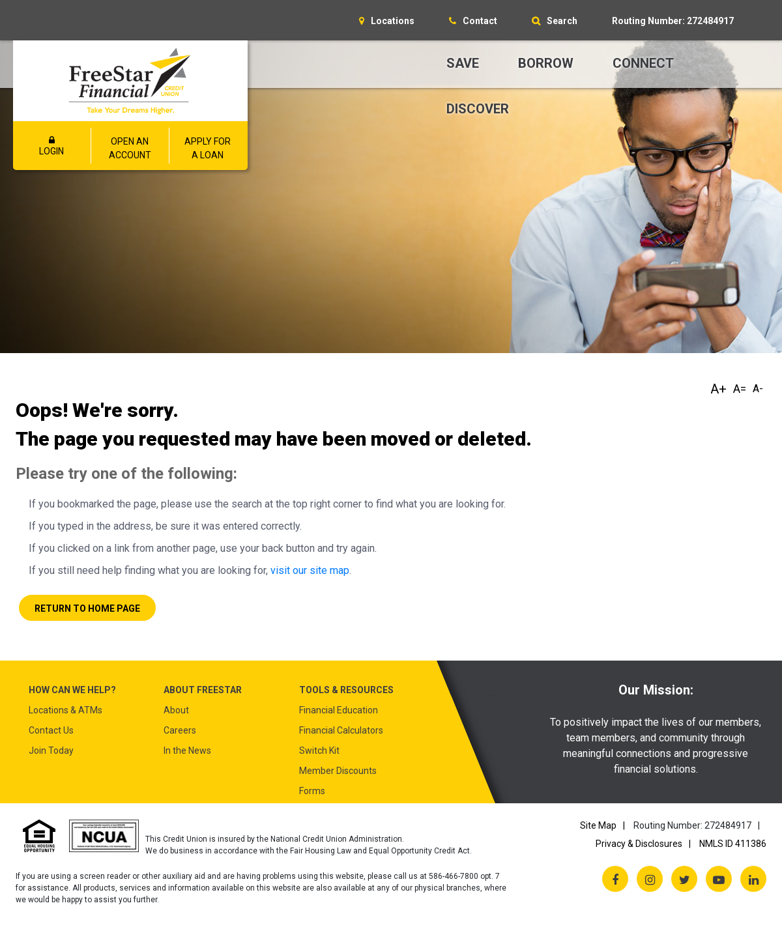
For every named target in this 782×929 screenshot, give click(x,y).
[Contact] (473, 21)
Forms (312, 791)
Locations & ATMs (65, 710)
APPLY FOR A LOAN (207, 148)
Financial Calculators (341, 730)
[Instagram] (650, 879)
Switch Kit (319, 750)
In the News (187, 750)
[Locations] (386, 21)
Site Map (598, 825)
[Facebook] (615, 879)
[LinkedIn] (753, 879)
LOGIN (51, 146)
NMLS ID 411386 (732, 843)
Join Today (51, 750)
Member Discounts (338, 770)
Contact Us (51, 730)
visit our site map (309, 570)
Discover (477, 109)
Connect (643, 63)
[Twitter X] (684, 879)
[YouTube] (719, 879)
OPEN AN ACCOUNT (130, 148)
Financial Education (338, 710)
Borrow (545, 63)
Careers (180, 730)
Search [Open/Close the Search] (562, 21)
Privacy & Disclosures (639, 843)
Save (462, 63)
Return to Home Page (87, 608)
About (176, 710)
